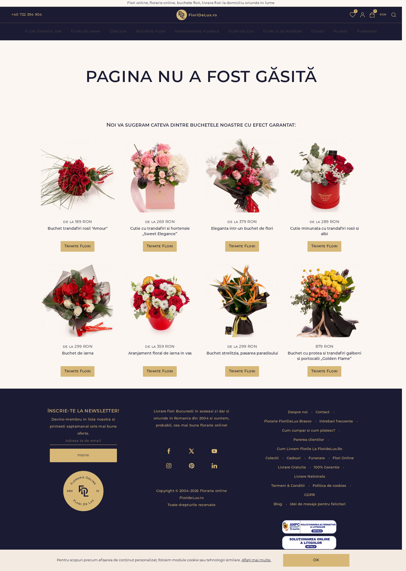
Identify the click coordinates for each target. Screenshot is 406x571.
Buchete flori (151, 31)
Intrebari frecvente (336, 421)
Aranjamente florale (197, 31)
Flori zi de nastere (282, 31)
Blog (278, 504)
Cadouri (294, 458)
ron (383, 14)
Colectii (273, 458)
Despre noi (298, 412)
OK (316, 560)
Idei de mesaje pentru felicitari (318, 504)
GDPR (309, 495)
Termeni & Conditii (288, 486)
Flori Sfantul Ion (43, 31)
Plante (340, 31)
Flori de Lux (241, 31)
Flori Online (343, 458)
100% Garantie (327, 467)
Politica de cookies (330, 486)
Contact (323, 412)
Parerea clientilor (309, 440)
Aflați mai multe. (256, 560)
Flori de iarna (86, 31)
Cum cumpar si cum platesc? (309, 430)
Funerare (367, 31)
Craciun (118, 31)
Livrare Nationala (309, 476)
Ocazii (317, 31)
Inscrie (83, 455)
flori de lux (196, 14)
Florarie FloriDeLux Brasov (288, 421)
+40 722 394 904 (26, 15)
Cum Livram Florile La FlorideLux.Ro (309, 449)
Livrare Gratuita (292, 467)
